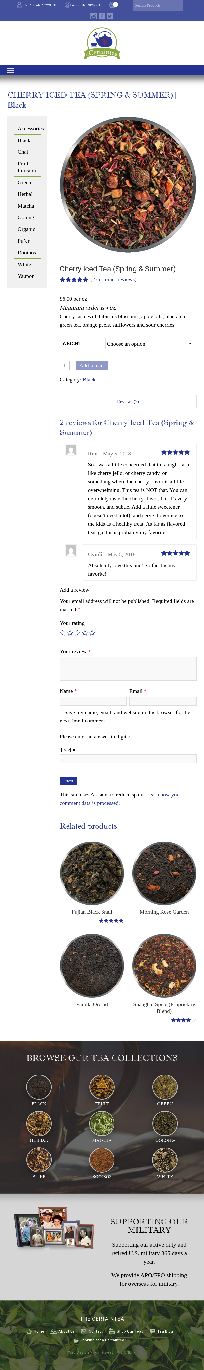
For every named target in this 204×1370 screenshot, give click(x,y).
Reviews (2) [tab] (128, 401)
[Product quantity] (65, 365)
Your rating (72, 623)
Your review (75, 651)
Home (39, 1331)
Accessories (29, 128)
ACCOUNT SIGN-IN (86, 5)
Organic (26, 229)
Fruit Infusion (27, 167)
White (24, 264)
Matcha (26, 206)
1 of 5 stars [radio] (63, 633)
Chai (23, 152)
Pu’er (24, 241)
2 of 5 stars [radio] (70, 633)
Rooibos (27, 252)
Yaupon (26, 276)
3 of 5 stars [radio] (77, 633)
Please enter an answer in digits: (95, 736)
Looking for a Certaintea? (103, 1340)
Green (24, 182)
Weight (71, 343)
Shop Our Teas (130, 1331)
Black (89, 379)
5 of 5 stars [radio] (92, 633)
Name (68, 691)
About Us (66, 1331)
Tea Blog (165, 1331)
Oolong (26, 217)
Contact (96, 1331)
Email (138, 691)
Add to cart (91, 365)
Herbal (25, 194)
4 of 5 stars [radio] (85, 633)
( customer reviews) (113, 279)
